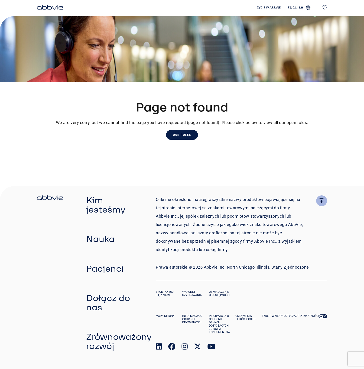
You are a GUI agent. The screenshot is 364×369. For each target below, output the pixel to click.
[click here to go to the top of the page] (321, 200)
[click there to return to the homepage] (50, 198)
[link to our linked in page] (159, 347)
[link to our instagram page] (185, 347)
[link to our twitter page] (197, 347)
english (296, 8)
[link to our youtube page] (211, 347)
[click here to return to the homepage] (50, 8)
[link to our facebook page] (171, 347)
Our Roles (182, 135)
